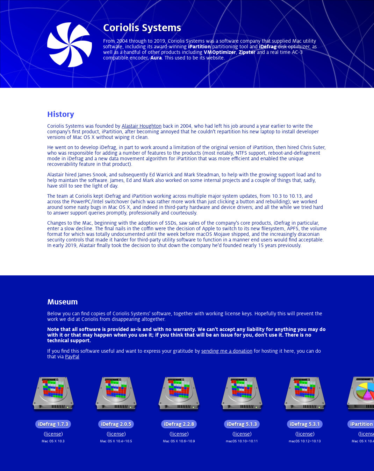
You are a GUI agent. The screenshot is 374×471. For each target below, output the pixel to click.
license (53, 434)
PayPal (72, 356)
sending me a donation (226, 351)
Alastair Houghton (141, 126)
